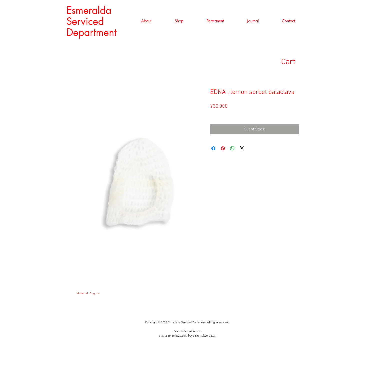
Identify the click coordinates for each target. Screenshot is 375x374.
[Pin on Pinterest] (223, 148)
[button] (179, 21)
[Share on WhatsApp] (232, 148)
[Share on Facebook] (213, 148)
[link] (296, 61)
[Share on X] (242, 148)
